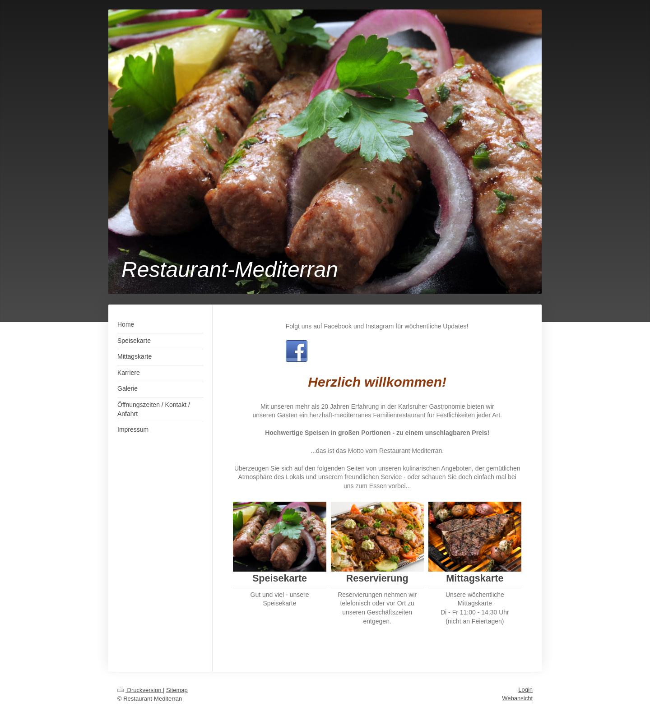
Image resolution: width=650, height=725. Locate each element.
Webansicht (517, 698)
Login (525, 689)
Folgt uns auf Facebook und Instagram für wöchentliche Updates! (377, 326)
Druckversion (140, 690)
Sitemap (177, 690)
